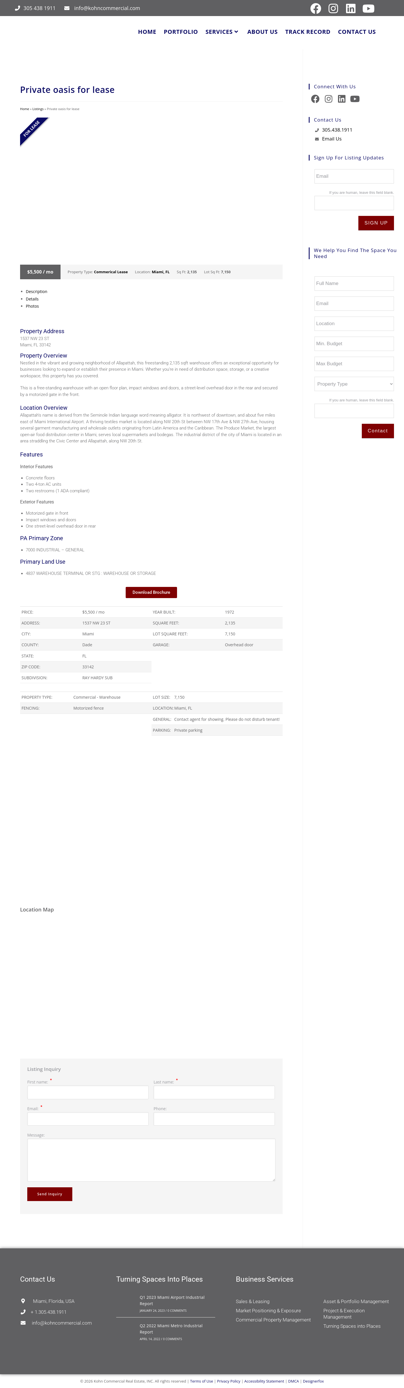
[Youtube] (355, 99)
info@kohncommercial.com (107, 8)
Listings (38, 109)
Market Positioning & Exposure (268, 1310)
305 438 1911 (40, 8)
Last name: (166, 1082)
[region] (151, 820)
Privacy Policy (228, 1381)
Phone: (160, 1108)
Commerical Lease (111, 271)
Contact (378, 431)
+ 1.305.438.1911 (43, 1312)
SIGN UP (376, 223)
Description (36, 291)
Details (32, 299)
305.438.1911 (337, 129)
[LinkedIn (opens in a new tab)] (351, 8)
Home (24, 109)
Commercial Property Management (273, 1320)
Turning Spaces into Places (352, 1326)
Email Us (331, 138)
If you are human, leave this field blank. (361, 192)
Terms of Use (201, 1381)
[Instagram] (328, 99)
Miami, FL (161, 271)
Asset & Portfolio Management (356, 1301)
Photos (32, 306)
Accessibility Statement (264, 1381)
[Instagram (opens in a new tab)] (333, 8)
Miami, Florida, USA (47, 1301)
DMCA (293, 1381)
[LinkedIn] (341, 99)
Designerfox (313, 1381)
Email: (34, 1108)
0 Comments (177, 1311)
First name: (39, 1082)
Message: (36, 1135)
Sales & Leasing (252, 1301)
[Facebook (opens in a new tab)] (316, 8)
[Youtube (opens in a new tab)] (368, 8)
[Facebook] (315, 99)
